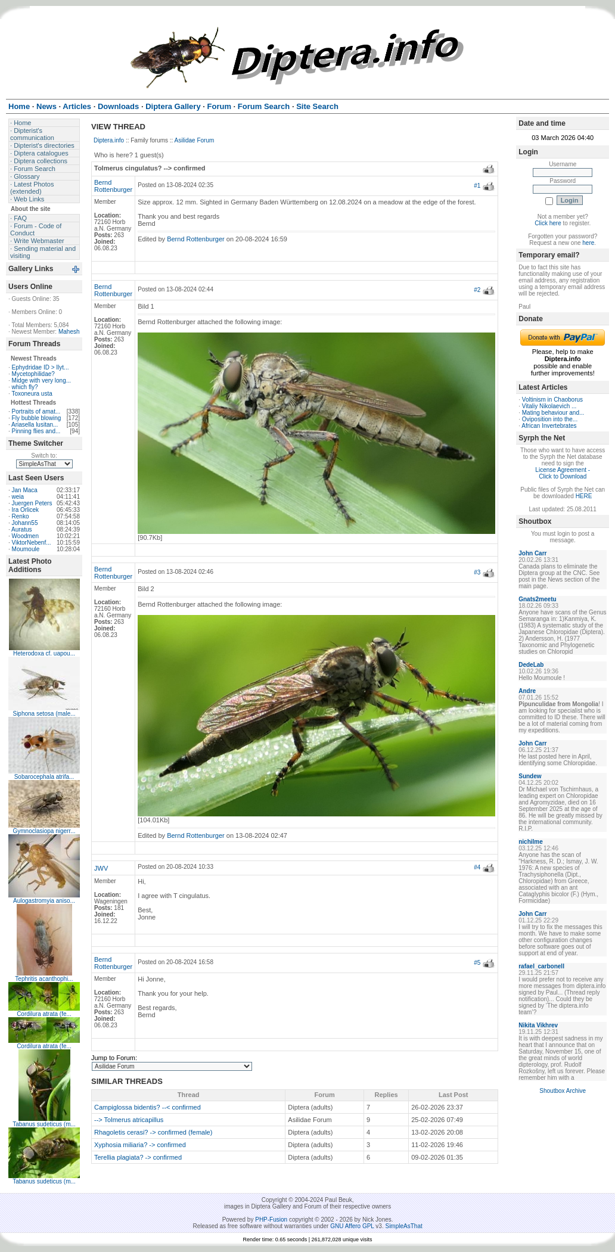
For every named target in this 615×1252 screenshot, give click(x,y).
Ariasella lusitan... (34, 424)
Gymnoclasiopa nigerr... (44, 831)
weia (18, 496)
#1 (477, 185)
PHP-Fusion (271, 1219)
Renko (20, 516)
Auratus (21, 529)
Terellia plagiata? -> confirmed (138, 1157)
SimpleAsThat (403, 1226)
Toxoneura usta (31, 393)
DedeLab (530, 664)
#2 (477, 290)
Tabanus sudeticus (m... (44, 1124)
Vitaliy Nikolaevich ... (549, 406)
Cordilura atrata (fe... (44, 1014)
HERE (584, 496)
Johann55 (25, 523)
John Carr (532, 553)
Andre (527, 691)
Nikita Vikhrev (538, 1025)
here (588, 243)
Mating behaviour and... (553, 412)
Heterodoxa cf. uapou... (44, 653)
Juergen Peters (32, 503)
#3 (477, 572)
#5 (477, 962)
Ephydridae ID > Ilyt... (40, 367)
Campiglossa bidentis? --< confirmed (147, 1107)
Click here (548, 223)
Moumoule (26, 549)
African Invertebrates (548, 425)
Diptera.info (109, 140)
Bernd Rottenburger (113, 186)
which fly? (25, 387)
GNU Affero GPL (352, 1226)
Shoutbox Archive (562, 1091)
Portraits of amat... (36, 411)
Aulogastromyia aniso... (44, 900)
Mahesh (69, 331)
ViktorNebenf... (31, 542)
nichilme (530, 841)
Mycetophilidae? (33, 374)
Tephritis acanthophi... (44, 978)
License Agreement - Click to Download (562, 473)
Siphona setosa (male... (44, 713)
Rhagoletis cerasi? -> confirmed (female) (153, 1132)
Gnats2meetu (537, 599)
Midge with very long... (42, 380)
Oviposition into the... (549, 419)
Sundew (529, 776)
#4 (477, 867)
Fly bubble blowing (36, 418)
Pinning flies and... (36, 431)
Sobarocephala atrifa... (44, 776)
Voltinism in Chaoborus (552, 399)
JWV (101, 868)
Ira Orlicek (25, 510)
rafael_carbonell (541, 966)
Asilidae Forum (195, 140)
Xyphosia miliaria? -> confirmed (140, 1144)
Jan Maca (25, 490)
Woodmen (25, 536)
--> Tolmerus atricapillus (128, 1119)
